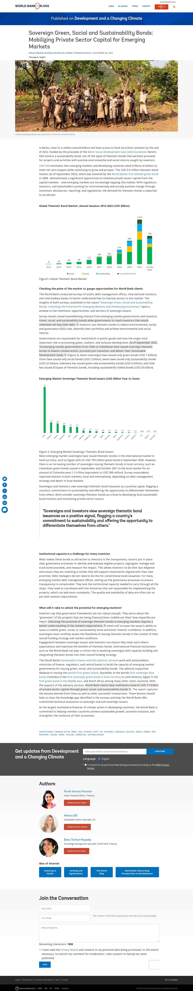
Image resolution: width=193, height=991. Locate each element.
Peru (154, 732)
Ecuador (88, 732)
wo (69, 672)
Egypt (95, 732)
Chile (80, 732)
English (42, 57)
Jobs (57, 980)
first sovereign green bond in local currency (94, 677)
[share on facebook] (4, 485)
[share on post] (4, 491)
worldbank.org (168, 2)
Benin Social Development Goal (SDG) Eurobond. (117, 152)
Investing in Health (50, 872)
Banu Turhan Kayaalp (79, 53)
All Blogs (122, 6)
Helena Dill (59, 53)
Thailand (70, 734)
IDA (45, 988)
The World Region (95, 734)
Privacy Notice (69, 949)
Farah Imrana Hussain (41, 53)
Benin (74, 732)
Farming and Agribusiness (76, 872)
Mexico (139, 732)
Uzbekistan (81, 734)
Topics (135, 6)
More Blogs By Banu (77, 851)
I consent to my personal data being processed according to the (128, 766)
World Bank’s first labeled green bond (135, 174)
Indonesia (120, 732)
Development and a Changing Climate (108, 19)
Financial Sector (62, 732)
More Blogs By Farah (77, 803)
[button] (174, 7)
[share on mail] (4, 479)
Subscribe (160, 751)
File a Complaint (171, 980)
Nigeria (147, 732)
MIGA (57, 988)
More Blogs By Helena (77, 827)
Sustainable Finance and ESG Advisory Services (89, 660)
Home (111, 6)
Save (45, 965)
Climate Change (46, 732)
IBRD (40, 988)
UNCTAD (44, 165)
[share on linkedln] (4, 497)
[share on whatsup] (4, 503)
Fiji (101, 732)
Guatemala (109, 732)
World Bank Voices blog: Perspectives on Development (137, 872)
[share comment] (4, 510)
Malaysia (130, 732)
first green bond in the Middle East (60, 681)
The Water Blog (101, 872)
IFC (51, 988)
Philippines (44, 734)
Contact (146, 6)
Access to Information (44, 980)
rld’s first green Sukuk (84, 672)
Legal (17, 980)
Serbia (61, 734)
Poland (53, 734)
